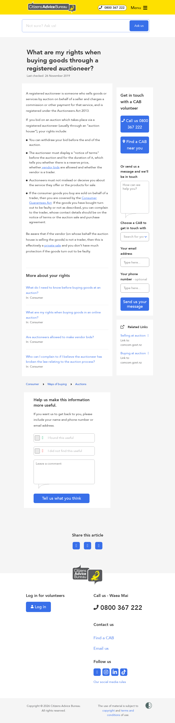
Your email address (128, 251)
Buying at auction (133, 353)
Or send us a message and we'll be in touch (134, 171)
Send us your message (135, 304)
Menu (139, 7)
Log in (38, 607)
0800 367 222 (112, 7)
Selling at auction (133, 335)
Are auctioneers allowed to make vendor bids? (60, 337)
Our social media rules (110, 682)
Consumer (33, 384)
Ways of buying (57, 384)
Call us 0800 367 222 (134, 124)
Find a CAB (104, 638)
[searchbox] (76, 25)
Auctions (80, 384)
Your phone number (133, 277)
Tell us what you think (61, 498)
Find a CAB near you (135, 145)
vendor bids (50, 167)
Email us (101, 648)
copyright (108, 711)
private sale (52, 245)
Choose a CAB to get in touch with (133, 225)
